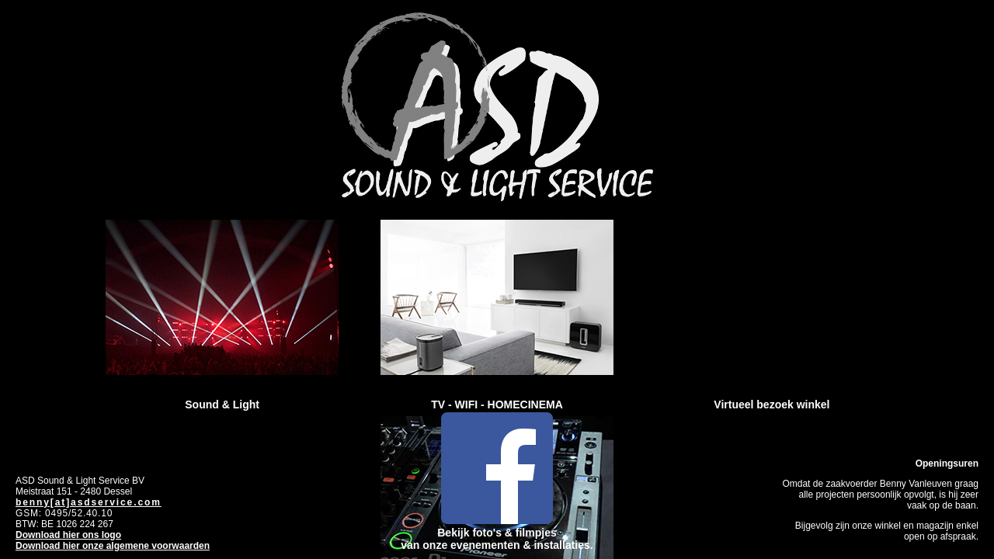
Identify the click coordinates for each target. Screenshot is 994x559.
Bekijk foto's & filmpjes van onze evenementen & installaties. (497, 532)
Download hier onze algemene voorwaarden (113, 545)
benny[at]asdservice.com (89, 502)
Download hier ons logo (68, 534)
